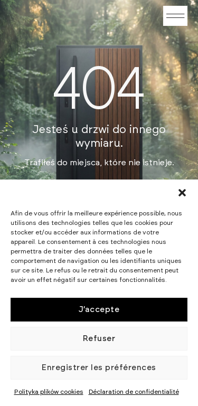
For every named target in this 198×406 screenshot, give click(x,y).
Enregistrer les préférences (99, 368)
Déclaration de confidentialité (134, 392)
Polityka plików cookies (48, 392)
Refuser (99, 339)
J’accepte (99, 310)
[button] (182, 192)
